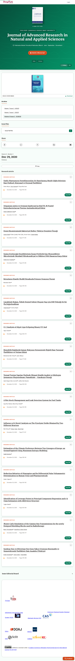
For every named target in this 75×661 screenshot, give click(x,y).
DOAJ (34, 61)
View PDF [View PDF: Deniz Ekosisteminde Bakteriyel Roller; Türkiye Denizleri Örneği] (68, 243)
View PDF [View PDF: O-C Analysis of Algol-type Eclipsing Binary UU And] (68, 339)
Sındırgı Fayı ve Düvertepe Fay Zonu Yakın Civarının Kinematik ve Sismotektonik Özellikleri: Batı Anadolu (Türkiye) (31, 551)
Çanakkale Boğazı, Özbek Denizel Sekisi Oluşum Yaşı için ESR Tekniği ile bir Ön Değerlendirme (35, 303)
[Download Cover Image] (68, 96)
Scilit (6, 639)
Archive (4, 101)
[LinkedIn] (54, 144)
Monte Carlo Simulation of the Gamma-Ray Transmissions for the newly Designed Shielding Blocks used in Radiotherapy (34, 526)
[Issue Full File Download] (70, 131)
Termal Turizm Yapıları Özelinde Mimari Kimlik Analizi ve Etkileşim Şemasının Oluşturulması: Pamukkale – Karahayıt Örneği (32, 377)
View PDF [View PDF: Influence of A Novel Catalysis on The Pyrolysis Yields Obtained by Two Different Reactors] (68, 437)
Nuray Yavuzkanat (8, 530)
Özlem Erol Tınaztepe (9, 260)
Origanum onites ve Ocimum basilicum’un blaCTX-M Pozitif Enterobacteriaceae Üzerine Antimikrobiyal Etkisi (29, 207)
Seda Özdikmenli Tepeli (9, 211)
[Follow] (64, 65)
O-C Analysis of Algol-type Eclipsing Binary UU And (25, 327)
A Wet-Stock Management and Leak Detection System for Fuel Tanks (32, 401)
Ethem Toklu (14, 429)
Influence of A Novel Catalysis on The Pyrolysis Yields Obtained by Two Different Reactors (33, 425)
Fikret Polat (20, 429)
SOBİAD (29, 639)
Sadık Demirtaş (7, 454)
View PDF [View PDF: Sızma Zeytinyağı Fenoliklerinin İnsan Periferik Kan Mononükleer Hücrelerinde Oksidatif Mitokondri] (68, 268)
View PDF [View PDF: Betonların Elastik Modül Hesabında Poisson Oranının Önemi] (68, 291)
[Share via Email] (70, 144)
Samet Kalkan (34, 234)
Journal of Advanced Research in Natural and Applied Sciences (37, 37)
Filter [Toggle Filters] (37, 166)
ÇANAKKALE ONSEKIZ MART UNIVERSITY (41, 30)
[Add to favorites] (70, 177)
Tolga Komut (7, 308)
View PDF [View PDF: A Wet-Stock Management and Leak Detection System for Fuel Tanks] (68, 412)
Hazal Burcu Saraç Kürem (20, 530)
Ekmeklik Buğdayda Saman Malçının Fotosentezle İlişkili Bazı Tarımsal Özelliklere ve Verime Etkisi (33, 351)
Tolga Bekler (24, 555)
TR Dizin (40, 61)
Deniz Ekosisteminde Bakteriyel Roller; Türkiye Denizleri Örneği (31, 231)
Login (68, 2)
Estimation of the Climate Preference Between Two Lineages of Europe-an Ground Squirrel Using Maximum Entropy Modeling (34, 450)
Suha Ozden (17, 555)
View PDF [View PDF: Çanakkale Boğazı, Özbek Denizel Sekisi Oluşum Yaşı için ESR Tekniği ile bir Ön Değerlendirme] (68, 316)
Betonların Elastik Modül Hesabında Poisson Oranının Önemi (29, 279)
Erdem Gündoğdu (8, 555)
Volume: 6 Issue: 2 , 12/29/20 (12, 116)
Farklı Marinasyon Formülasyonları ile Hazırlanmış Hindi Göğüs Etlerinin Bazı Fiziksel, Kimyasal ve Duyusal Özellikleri (35, 182)
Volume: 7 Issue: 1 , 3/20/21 (11, 112)
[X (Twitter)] (37, 144)
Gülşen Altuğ (7, 234)
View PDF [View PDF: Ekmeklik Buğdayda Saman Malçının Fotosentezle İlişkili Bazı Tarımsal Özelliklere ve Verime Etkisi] (68, 364)
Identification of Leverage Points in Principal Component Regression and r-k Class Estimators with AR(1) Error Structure (36, 500)
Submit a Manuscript (37, 53)
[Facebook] (4, 144)
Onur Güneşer (14, 186)
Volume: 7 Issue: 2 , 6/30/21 (11, 108)
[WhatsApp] (21, 144)
